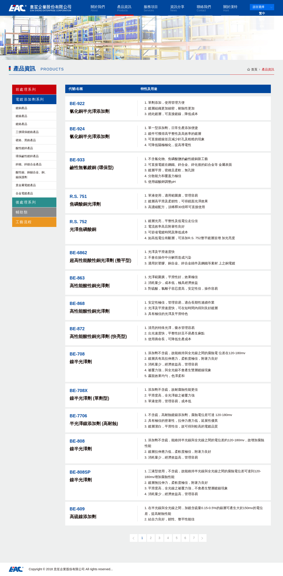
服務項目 (151, 8)
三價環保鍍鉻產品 (27, 132)
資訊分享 (177, 8)
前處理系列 (26, 89)
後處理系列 (26, 202)
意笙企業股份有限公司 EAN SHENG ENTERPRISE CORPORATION (40, 8)
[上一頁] (134, 538)
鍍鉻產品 (21, 124)
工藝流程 (24, 222)
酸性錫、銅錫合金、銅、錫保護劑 (31, 175)
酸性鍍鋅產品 (24, 148)
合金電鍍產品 (24, 193)
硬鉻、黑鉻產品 (26, 140)
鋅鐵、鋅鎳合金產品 (29, 164)
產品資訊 (124, 8)
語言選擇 (258, 7)
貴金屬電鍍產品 (26, 185)
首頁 (254, 69)
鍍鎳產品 (21, 116)
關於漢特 (230, 8)
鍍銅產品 (21, 108)
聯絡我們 (204, 8)
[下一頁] (203, 538)
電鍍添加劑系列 (30, 99)
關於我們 (98, 8)
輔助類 (22, 212)
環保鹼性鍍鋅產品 (27, 156)
